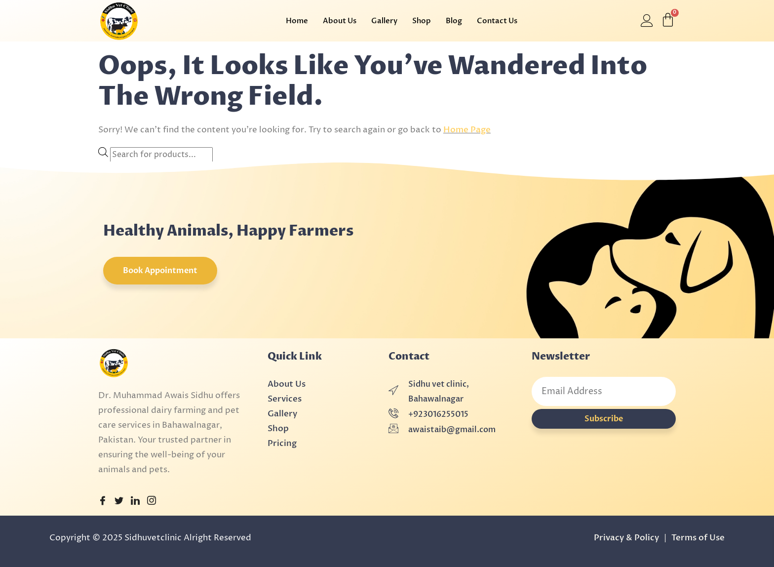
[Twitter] (119, 501)
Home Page (467, 129)
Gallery (384, 21)
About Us (339, 21)
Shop (421, 21)
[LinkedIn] (135, 501)
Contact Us (497, 21)
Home (297, 21)
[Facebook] (102, 501)
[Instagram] (151, 501)
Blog (454, 21)
